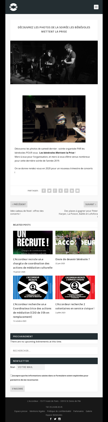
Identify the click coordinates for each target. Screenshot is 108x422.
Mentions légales (37, 411)
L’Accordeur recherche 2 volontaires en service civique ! (74, 306)
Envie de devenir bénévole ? (72, 259)
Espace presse (20, 411)
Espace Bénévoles (54, 415)
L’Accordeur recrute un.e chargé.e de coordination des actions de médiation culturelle (33, 263)
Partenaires (78, 411)
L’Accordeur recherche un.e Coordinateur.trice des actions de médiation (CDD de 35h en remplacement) (32, 310)
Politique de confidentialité (59, 411)
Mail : (13, 367)
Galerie (89, 411)
